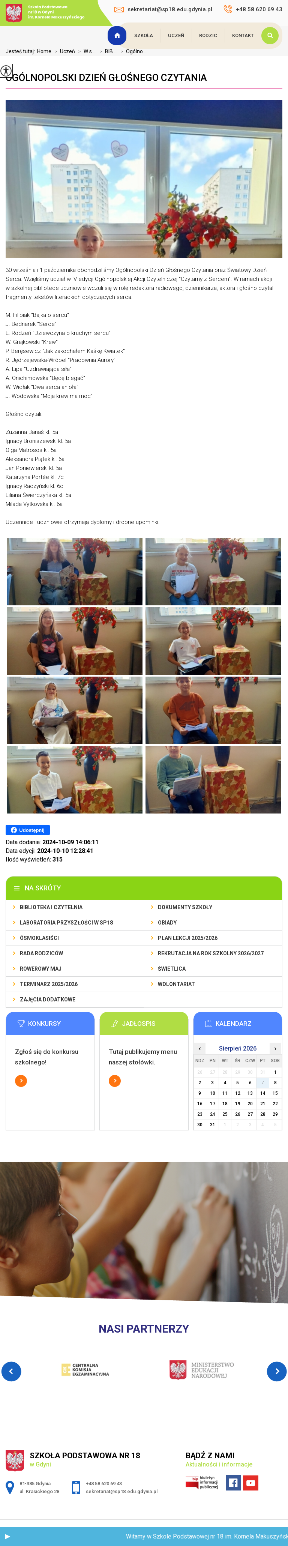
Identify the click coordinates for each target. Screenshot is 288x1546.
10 (212, 1093)
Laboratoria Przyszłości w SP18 (66, 923)
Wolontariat (176, 984)
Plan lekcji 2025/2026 (188, 938)
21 (263, 1103)
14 (263, 1093)
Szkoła (143, 35)
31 (212, 1124)
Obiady (167, 923)
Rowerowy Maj (41, 969)
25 (225, 1114)
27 (250, 1114)
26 (237, 1114)
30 (199, 1124)
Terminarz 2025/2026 (49, 984)
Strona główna (118, 36)
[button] (7, 1536)
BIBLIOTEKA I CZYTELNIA (51, 907)
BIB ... (106, 51)
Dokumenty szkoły (185, 907)
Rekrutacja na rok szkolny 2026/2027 (211, 953)
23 (199, 1114)
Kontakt (243, 35)
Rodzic (208, 35)
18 (225, 1103)
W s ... (85, 51)
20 (250, 1103)
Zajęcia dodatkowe (47, 1000)
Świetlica (172, 969)
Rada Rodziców (41, 953)
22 (275, 1103)
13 (250, 1093)
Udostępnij (27, 830)
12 (237, 1093)
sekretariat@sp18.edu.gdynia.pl (163, 9)
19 (237, 1103)
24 (212, 1114)
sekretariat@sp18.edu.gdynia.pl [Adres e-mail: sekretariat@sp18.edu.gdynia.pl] (122, 1491)
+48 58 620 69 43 (253, 9)
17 (212, 1103)
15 (275, 1093)
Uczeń (176, 35)
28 (263, 1114)
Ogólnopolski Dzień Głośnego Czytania (106, 77)
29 (275, 1114)
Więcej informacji (21, 1081)
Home (44, 51)
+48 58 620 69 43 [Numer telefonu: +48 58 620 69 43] (104, 1483)
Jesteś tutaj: (21, 51)
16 (199, 1103)
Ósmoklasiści (39, 938)
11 (225, 1093)
